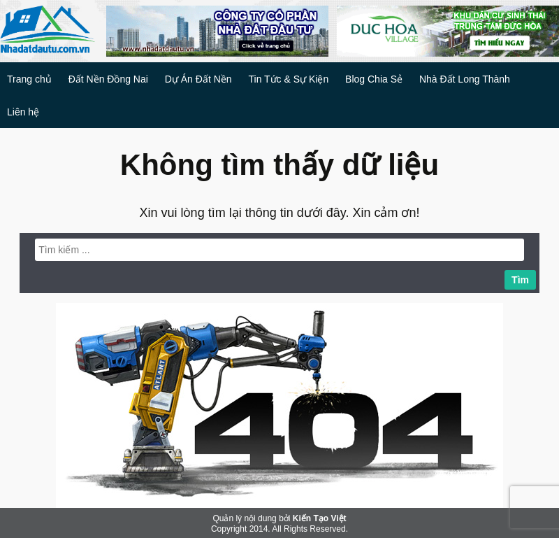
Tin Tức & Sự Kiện (288, 79)
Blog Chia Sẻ (373, 79)
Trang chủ (29, 79)
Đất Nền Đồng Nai (108, 79)
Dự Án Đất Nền (198, 79)
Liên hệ (23, 112)
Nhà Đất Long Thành (464, 79)
